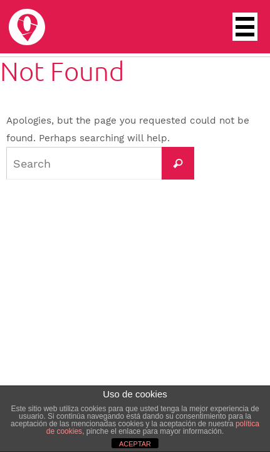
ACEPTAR (135, 444)
